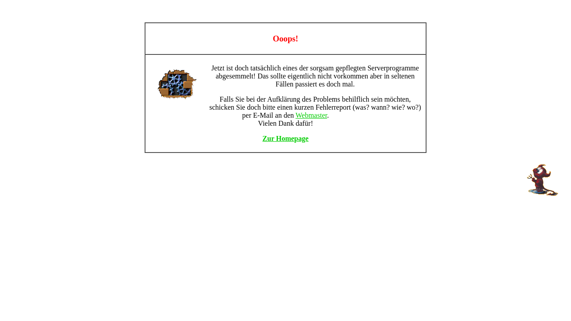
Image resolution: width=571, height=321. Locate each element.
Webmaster (311, 115)
